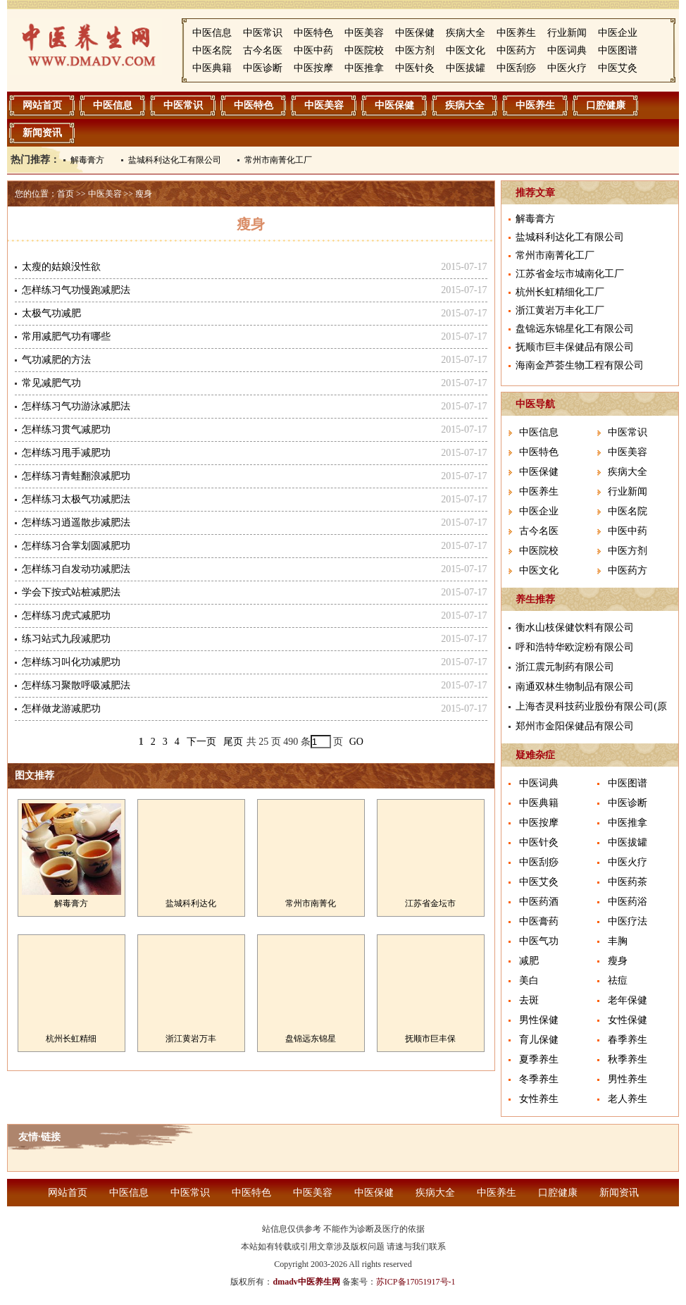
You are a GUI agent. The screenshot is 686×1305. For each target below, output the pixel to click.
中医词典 (567, 50)
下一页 (201, 741)
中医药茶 (627, 882)
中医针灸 (415, 68)
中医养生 (516, 32)
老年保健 (627, 1000)
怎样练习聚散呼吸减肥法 (76, 685)
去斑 (529, 1000)
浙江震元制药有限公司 (565, 667)
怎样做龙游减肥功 (61, 708)
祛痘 (618, 980)
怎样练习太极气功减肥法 (76, 499)
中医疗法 (627, 921)
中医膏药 (539, 921)
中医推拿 (364, 68)
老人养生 (627, 1099)
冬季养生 (539, 1079)
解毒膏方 (87, 160)
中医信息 (212, 32)
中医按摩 (313, 68)
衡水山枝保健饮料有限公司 (575, 627)
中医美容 (364, 32)
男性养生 (627, 1079)
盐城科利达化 (191, 903)
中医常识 (262, 32)
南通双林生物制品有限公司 (575, 686)
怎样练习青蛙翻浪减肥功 (76, 476)
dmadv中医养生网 (306, 1282)
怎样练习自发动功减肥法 (76, 569)
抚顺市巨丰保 (430, 1039)
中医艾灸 (617, 68)
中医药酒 (539, 901)
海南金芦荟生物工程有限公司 (580, 365)
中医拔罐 (465, 68)
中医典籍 (212, 68)
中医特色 (313, 32)
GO (356, 741)
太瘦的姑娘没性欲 (61, 266)
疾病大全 (465, 32)
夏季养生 (539, 1059)
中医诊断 (262, 68)
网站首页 (42, 105)
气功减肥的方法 (56, 359)
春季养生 (627, 1039)
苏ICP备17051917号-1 (416, 1282)
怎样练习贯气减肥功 (66, 429)
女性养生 (539, 1099)
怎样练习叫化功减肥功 (71, 662)
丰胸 (618, 941)
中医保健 (415, 32)
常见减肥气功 (51, 383)
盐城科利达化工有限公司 (174, 160)
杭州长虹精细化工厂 (560, 292)
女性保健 (627, 1020)
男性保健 (539, 1020)
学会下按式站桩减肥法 (71, 592)
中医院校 (364, 50)
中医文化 (465, 50)
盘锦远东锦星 (310, 1039)
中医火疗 (567, 68)
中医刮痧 (516, 68)
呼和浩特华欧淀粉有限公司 (575, 647)
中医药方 (516, 50)
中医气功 (539, 941)
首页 (65, 194)
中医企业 (617, 32)
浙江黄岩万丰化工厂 (560, 310)
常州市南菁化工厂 (278, 160)
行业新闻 (567, 32)
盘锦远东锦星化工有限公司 (575, 328)
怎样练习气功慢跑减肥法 (76, 290)
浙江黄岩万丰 (191, 1039)
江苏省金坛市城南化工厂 (570, 273)
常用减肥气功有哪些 (66, 336)
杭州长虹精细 (71, 1039)
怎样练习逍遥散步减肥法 (76, 522)
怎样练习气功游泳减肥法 (76, 406)
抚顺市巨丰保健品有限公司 (575, 347)
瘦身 (143, 194)
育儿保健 (539, 1039)
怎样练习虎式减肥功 (66, 615)
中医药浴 (627, 901)
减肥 (529, 960)
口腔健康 (605, 105)
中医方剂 (415, 50)
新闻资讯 (42, 133)
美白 (529, 980)
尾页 (233, 741)
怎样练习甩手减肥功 (66, 452)
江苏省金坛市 (430, 903)
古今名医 (262, 50)
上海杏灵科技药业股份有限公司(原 (591, 706)
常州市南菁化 (310, 903)
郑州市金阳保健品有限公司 (575, 726)
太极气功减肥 (51, 313)
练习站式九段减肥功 (66, 638)
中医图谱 (617, 50)
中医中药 (313, 50)
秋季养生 (627, 1059)
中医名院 (212, 50)
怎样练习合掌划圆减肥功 (76, 545)
